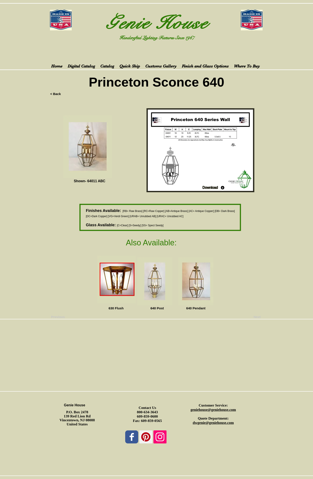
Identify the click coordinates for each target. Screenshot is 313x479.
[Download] (213, 187)
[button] (76, 308)
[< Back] (64, 93)
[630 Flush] (116, 308)
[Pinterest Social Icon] (145, 436)
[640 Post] (157, 308)
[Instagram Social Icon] (159, 436)
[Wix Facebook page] (131, 436)
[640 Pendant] (195, 308)
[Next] (250, 316)
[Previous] (65, 316)
